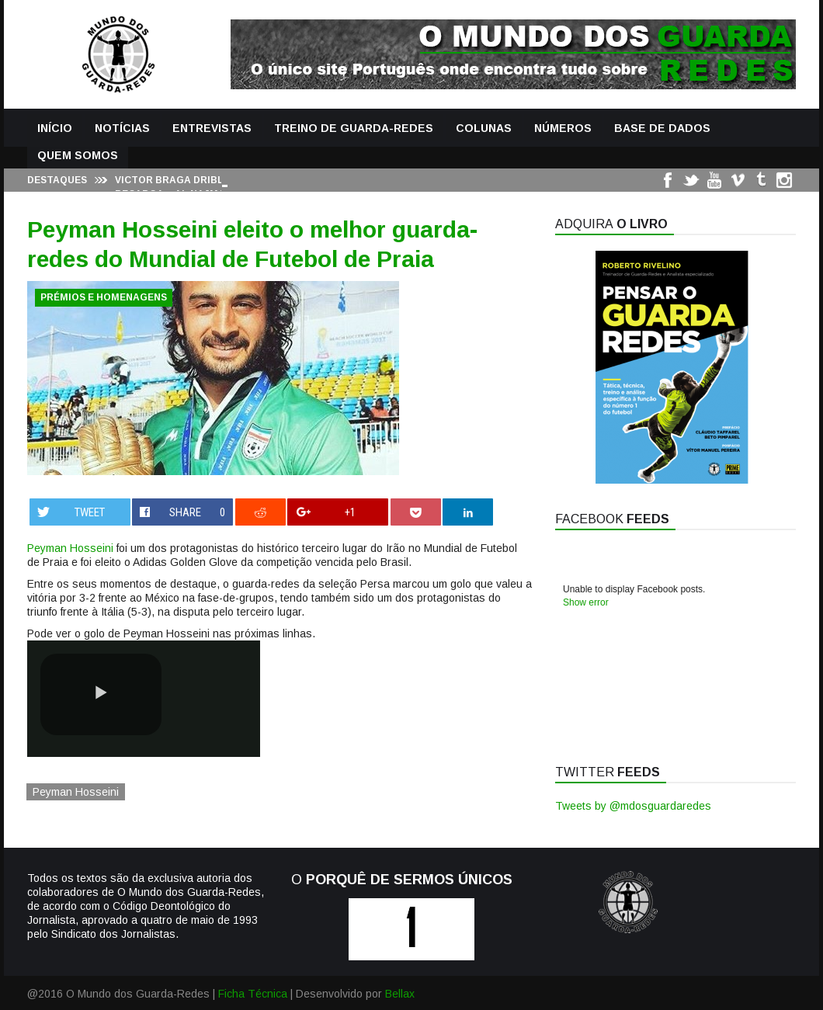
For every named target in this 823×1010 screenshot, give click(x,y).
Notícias (122, 128)
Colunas (484, 128)
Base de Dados (662, 128)
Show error (586, 602)
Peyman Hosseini (70, 548)
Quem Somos (77, 155)
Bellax (400, 993)
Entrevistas (212, 128)
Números (563, 128)
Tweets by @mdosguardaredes (633, 806)
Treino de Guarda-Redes (353, 128)
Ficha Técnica (252, 993)
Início (54, 128)
